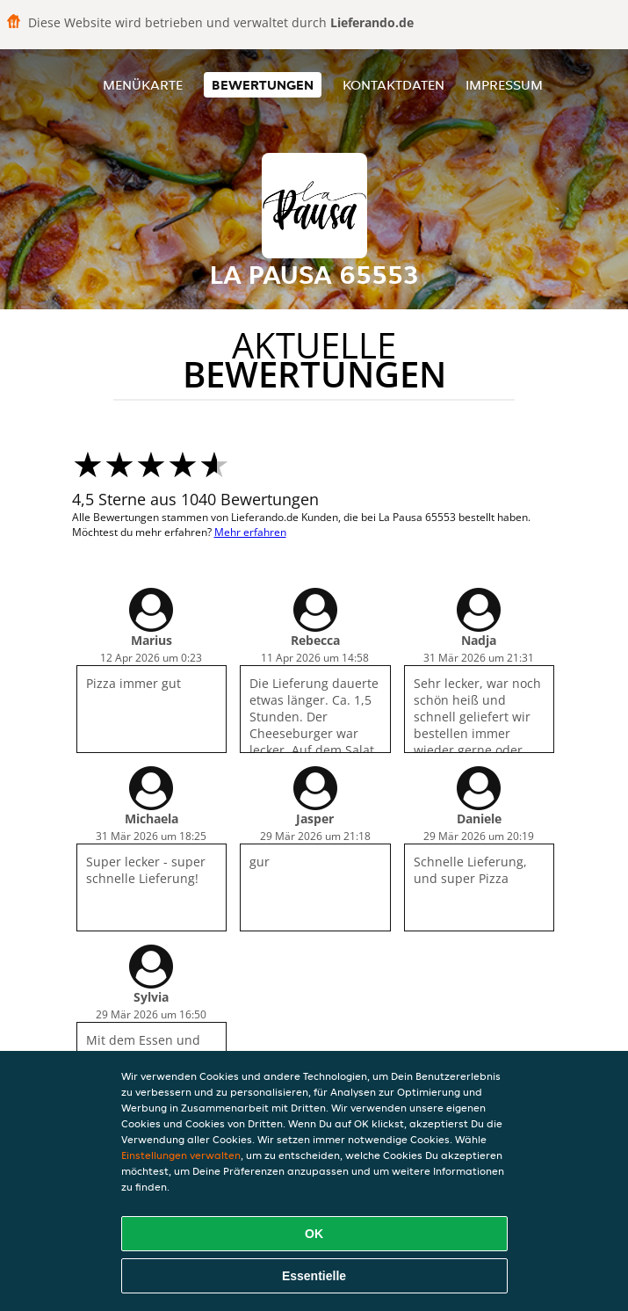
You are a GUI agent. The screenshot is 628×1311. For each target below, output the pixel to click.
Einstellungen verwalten (181, 1155)
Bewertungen (263, 85)
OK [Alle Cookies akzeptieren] (314, 1234)
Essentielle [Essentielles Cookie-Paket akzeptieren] (314, 1276)
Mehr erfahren (250, 532)
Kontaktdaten (393, 85)
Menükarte (143, 85)
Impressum (504, 85)
